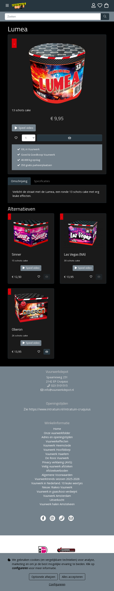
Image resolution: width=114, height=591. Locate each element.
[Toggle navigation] (7, 5)
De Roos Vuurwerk (57, 458)
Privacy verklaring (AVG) (57, 462)
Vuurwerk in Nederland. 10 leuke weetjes (57, 483)
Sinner (16, 254)
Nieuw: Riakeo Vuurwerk (57, 487)
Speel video (23, 128)
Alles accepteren (72, 577)
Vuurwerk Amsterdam (57, 496)
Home (57, 429)
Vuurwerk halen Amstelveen (57, 504)
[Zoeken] (53, 16)
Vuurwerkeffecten (57, 441)
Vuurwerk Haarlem (57, 454)
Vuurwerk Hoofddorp (57, 449)
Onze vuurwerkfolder (57, 433)
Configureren (57, 584)
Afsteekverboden (57, 470)
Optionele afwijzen (43, 577)
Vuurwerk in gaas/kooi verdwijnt (57, 491)
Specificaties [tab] (42, 181)
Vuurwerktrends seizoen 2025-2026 (57, 479)
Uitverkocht (57, 500)
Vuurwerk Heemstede (57, 445)
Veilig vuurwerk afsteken (57, 466)
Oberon (17, 329)
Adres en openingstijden (57, 437)
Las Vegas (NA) (75, 254)
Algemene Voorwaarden (57, 475)
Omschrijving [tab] (19, 181)
